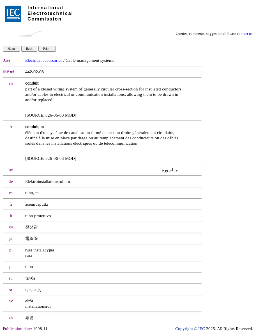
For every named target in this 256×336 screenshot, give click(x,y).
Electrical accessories (43, 60)
